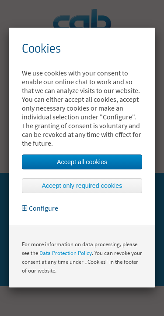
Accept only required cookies (82, 185)
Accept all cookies (82, 161)
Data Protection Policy (65, 253)
